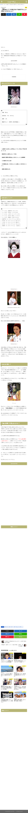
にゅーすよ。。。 (14, 2)
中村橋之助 (17, 626)
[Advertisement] (14, 32)
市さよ (22, 626)
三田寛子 (11, 626)
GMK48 (7, 626)
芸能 (3, 626)
